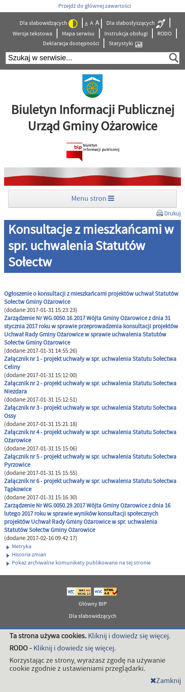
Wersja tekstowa (32, 33)
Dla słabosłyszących (135, 23)
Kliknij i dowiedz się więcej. (129, 636)
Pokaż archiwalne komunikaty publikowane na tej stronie (79, 563)
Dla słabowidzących (48, 23)
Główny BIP (93, 604)
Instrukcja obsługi (126, 33)
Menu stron (92, 198)
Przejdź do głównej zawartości (94, 6)
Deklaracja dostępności (71, 43)
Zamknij (165, 680)
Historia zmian (26, 554)
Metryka (19, 546)
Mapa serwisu (78, 33)
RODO (164, 33)
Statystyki (125, 44)
